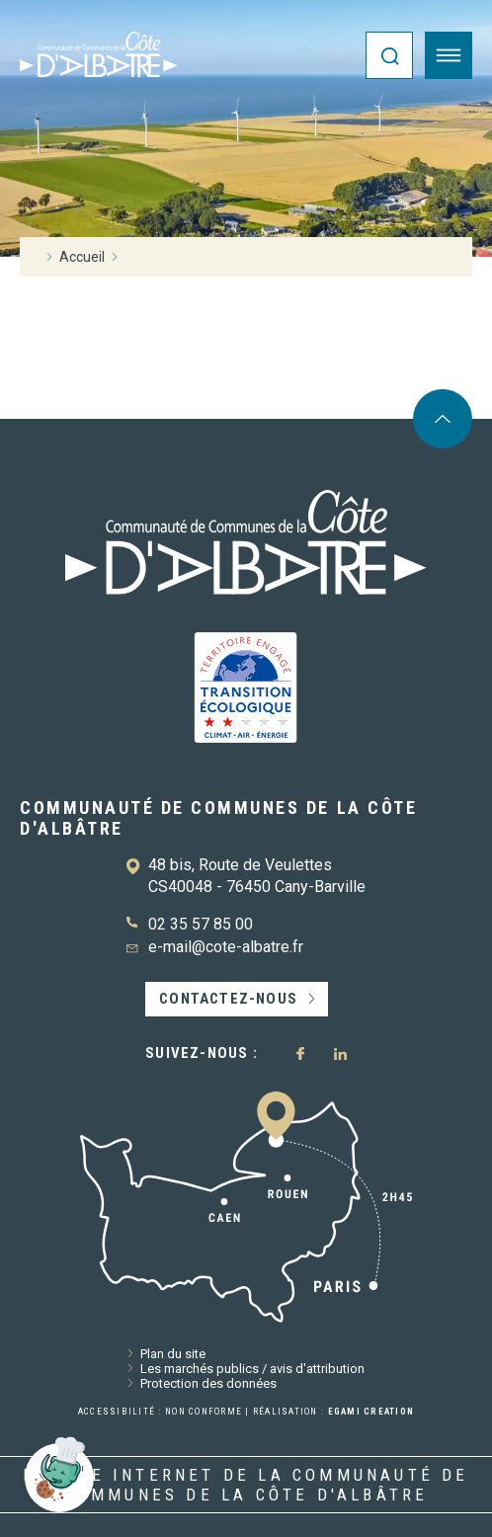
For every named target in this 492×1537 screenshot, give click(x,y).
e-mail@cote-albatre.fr (225, 946)
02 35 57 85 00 (200, 924)
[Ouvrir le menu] (448, 55)
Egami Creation (371, 1411)
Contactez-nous (228, 999)
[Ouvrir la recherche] (389, 55)
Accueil (82, 257)
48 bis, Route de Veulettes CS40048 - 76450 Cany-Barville (257, 875)
